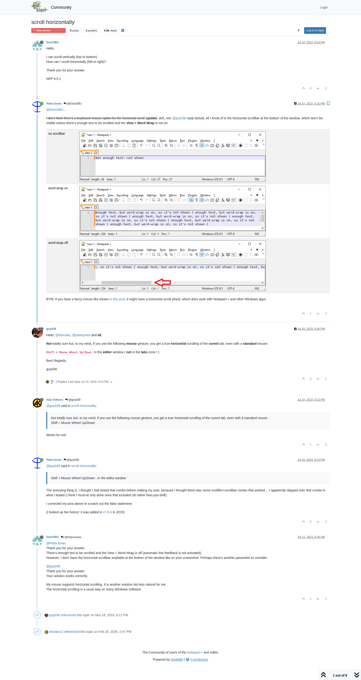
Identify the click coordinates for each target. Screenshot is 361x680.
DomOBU (52, 42)
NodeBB (177, 659)
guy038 (51, 328)
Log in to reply (315, 30)
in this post (117, 299)
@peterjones (81, 335)
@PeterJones (71, 537)
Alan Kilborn (54, 399)
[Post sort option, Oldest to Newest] (298, 30)
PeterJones (53, 103)
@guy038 (179, 118)
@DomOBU (73, 103)
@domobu (62, 335)
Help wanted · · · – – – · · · (48, 30)
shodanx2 (56, 631)
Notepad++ (195, 652)
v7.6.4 (107, 512)
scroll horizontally (83, 406)
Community (61, 7)
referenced (68, 615)
